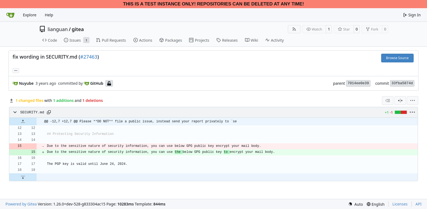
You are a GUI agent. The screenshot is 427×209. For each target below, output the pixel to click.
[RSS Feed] (294, 29)
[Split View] (400, 100)
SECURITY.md (32, 112)
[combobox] (387, 100)
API (419, 204)
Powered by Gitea (21, 204)
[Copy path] (49, 112)
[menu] (412, 100)
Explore (29, 14)
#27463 (88, 56)
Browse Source (397, 58)
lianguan (58, 29)
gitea (78, 29)
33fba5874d (402, 83)
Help (49, 14)
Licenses (400, 204)
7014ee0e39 (358, 83)
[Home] (10, 15)
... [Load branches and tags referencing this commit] (15, 70)
